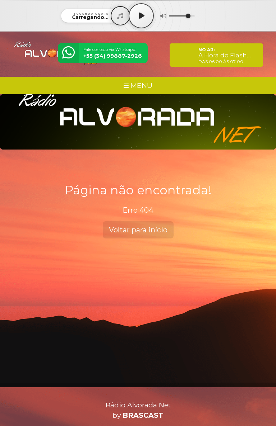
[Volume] (182, 15)
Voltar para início (138, 230)
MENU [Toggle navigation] (138, 85)
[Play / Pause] (141, 15)
